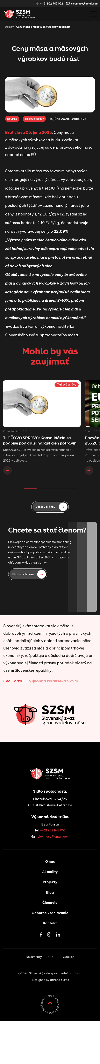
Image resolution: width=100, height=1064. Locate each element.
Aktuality (50, 872)
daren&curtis (59, 980)
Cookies (68, 957)
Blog (50, 892)
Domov (9, 26)
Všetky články (51, 506)
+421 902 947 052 (49, 3)
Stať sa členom (29, 574)
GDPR (52, 957)
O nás (50, 861)
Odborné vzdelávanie (50, 913)
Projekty (50, 882)
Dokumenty (34, 957)
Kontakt (50, 923)
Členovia (50, 903)
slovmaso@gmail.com (82, 3)
